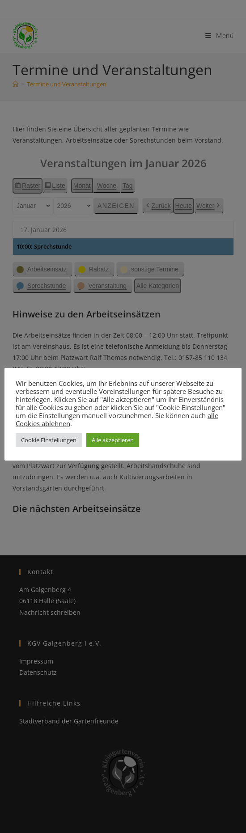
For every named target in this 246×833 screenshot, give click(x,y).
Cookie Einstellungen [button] (48, 440)
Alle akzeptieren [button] (113, 440)
